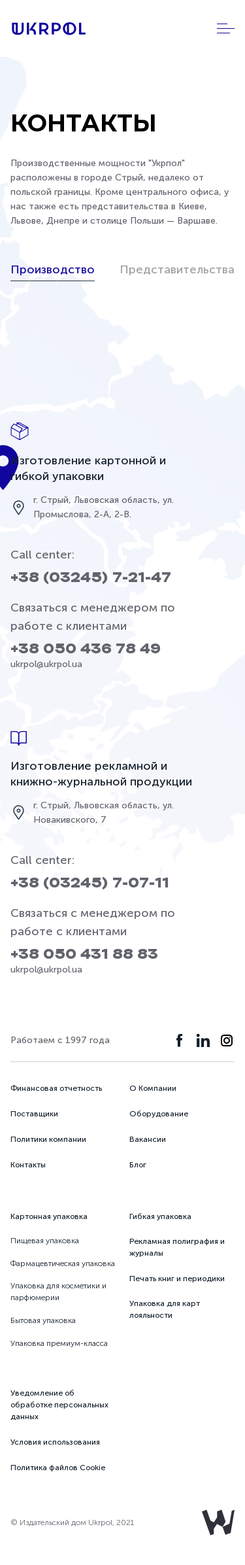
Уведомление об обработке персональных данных (59, 1404)
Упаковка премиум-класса (59, 1343)
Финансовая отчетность (56, 1088)
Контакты (28, 1164)
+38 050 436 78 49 (85, 649)
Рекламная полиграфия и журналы (177, 1247)
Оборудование (158, 1113)
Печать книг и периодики (177, 1278)
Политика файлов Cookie (57, 1467)
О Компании (152, 1088)
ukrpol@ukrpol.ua (46, 664)
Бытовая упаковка (43, 1320)
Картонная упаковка (49, 1216)
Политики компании (48, 1139)
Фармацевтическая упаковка (62, 1263)
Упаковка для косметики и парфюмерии (58, 1291)
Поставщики (34, 1113)
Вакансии (147, 1139)
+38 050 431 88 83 (84, 954)
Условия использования (55, 1442)
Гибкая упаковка (160, 1216)
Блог (137, 1164)
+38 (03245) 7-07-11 (89, 883)
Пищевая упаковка (44, 1240)
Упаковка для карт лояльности (164, 1309)
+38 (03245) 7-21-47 (90, 578)
